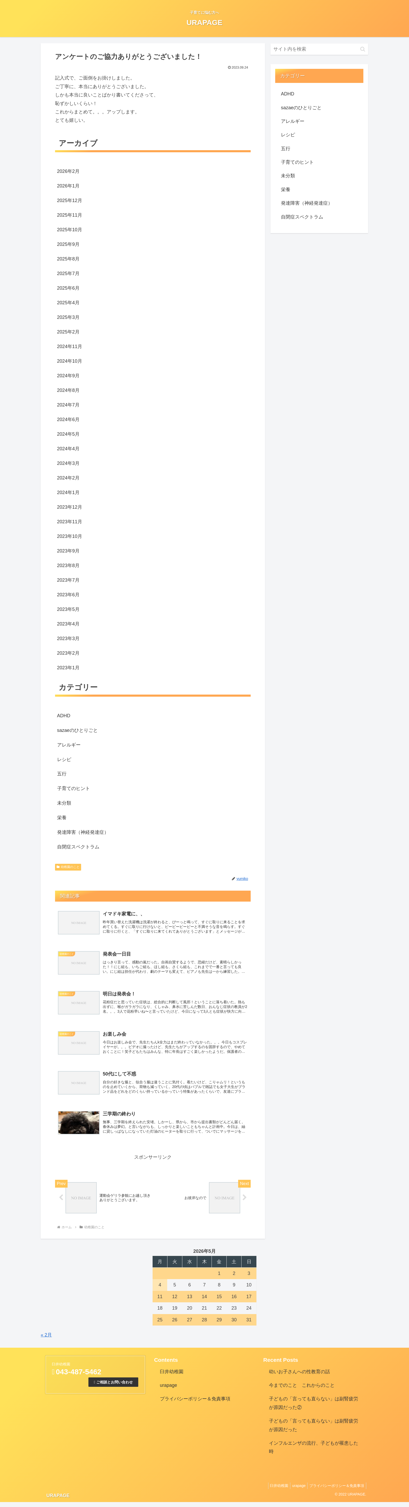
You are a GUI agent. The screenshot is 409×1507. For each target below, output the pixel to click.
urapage (168, 1390)
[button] (362, 49)
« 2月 (46, 1340)
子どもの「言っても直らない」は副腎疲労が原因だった (313, 1430)
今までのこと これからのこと (302, 1390)
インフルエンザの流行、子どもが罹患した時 (313, 1452)
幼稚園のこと (68, 867)
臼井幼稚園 (171, 1376)
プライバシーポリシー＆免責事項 (195, 1404)
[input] (319, 49)
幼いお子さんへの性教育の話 (299, 1376)
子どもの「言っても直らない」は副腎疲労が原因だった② (313, 1408)
